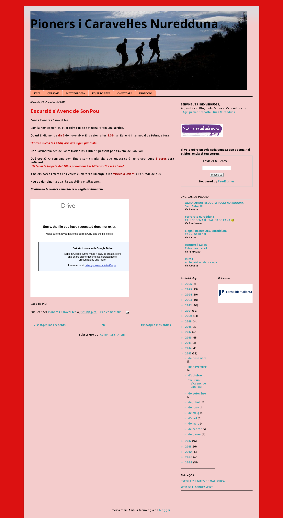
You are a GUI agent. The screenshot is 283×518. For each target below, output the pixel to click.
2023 (189, 299)
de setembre (197, 393)
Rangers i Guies (196, 244)
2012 (188, 441)
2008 (189, 462)
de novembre (197, 366)
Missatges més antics (156, 325)
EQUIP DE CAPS (101, 93)
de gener (195, 434)
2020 (189, 316)
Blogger (164, 510)
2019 (188, 321)
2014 (188, 348)
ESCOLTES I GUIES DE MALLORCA (203, 481)
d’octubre (195, 375)
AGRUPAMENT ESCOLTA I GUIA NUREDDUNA (214, 202)
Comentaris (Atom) (112, 334)
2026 (189, 284)
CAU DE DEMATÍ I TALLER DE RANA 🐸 (209, 220)
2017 (188, 332)
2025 (189, 289)
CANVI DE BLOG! (195, 234)
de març (194, 423)
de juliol (194, 402)
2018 (188, 326)
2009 (189, 457)
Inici (103, 325)
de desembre (197, 358)
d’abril (193, 418)
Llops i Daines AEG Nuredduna (206, 230)
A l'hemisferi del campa (201, 262)
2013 (188, 353)
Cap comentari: (111, 312)
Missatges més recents (49, 325)
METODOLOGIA (75, 93)
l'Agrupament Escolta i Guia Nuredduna (208, 112)
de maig (194, 413)
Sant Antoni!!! (194, 206)
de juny (194, 407)
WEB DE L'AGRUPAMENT (197, 487)
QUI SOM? (53, 93)
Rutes (189, 259)
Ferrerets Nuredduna (199, 216)
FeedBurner (226, 181)
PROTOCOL (145, 93)
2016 (188, 337)
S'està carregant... (79, 248)
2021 (188, 310)
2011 (188, 446)
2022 (189, 305)
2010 (189, 451)
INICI (37, 93)
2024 (189, 294)
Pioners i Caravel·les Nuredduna (124, 24)
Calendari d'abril (196, 248)
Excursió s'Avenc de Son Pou (64, 111)
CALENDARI (124, 93)
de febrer (195, 429)
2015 (188, 342)
